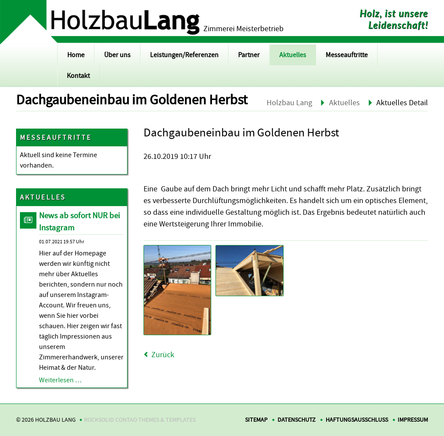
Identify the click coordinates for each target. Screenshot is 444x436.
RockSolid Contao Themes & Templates (140, 420)
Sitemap (256, 420)
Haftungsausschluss (357, 420)
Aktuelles (292, 55)
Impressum (413, 420)
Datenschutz (297, 420)
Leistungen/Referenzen (184, 55)
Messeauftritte (347, 55)
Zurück (162, 355)
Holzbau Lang (289, 103)
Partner (249, 55)
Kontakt (78, 75)
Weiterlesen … (60, 380)
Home (76, 55)
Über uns (117, 55)
